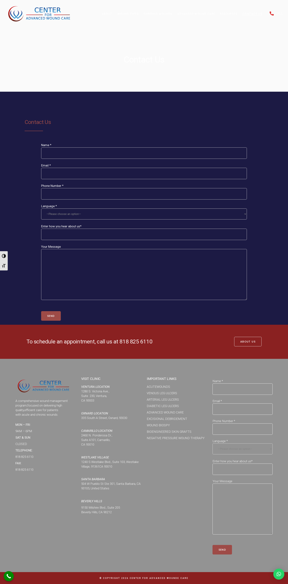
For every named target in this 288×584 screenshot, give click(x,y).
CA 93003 (87, 400)
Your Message (144, 249)
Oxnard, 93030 (117, 418)
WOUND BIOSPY (158, 425)
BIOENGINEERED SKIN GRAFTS (169, 431)
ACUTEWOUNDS (158, 387)
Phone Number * (144, 188)
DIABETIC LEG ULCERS (163, 406)
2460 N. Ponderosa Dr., (96, 435)
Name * (144, 147)
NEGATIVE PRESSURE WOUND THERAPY (176, 438)
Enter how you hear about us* (144, 228)
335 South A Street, (94, 418)
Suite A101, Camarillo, (95, 440)
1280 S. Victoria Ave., (95, 391)
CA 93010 (87, 444)
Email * (144, 168)
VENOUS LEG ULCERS (162, 393)
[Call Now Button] (9, 576)
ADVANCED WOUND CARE (165, 412)
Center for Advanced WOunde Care (159, 578)
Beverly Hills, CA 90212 (96, 512)
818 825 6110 (135, 341)
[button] (278, 574)
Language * (144, 211)
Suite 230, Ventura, (94, 396)
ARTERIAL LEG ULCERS (163, 399)
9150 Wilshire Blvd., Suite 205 (100, 507)
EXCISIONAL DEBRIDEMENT (167, 419)
